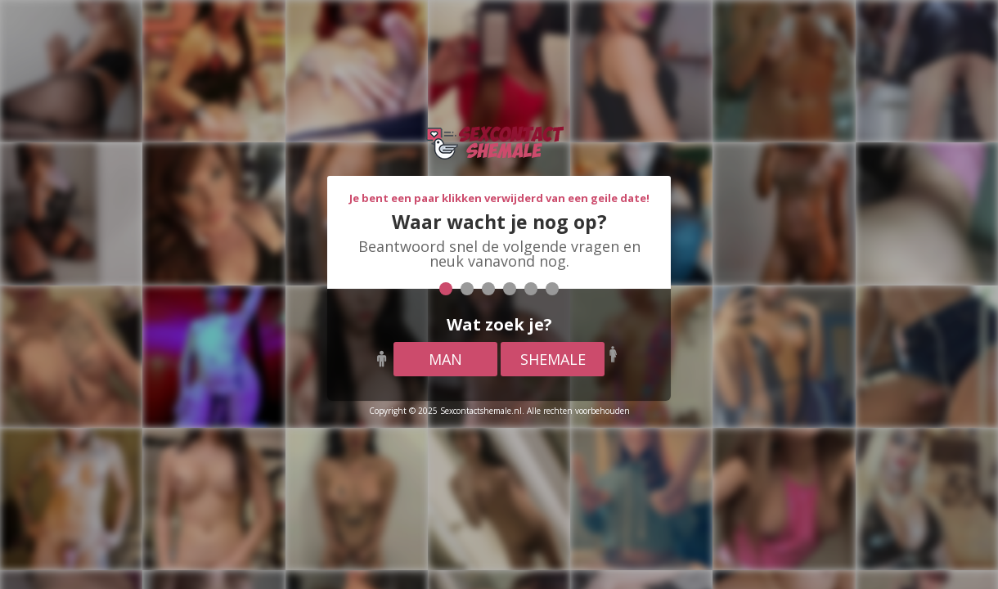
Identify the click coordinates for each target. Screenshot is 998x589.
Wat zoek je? (499, 324)
